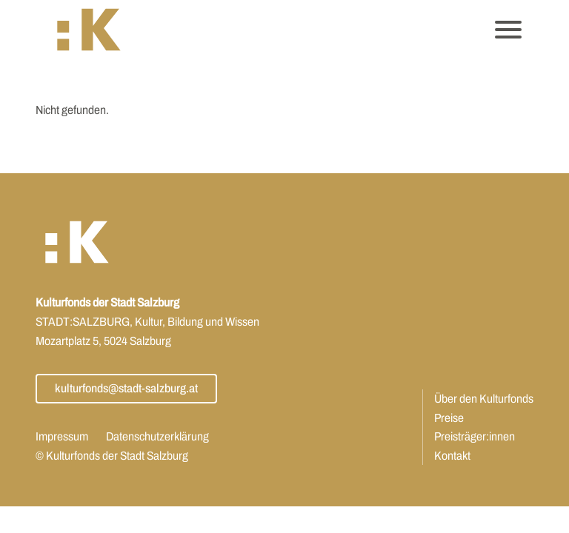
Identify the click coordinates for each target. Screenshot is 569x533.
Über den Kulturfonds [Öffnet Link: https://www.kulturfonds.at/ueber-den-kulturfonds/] (483, 398)
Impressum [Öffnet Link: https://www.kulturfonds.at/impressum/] (62, 436)
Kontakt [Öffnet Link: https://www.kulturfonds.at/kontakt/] (452, 455)
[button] (88, 30)
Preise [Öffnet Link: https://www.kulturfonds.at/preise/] (449, 417)
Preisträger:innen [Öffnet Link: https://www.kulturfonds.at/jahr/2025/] (474, 436)
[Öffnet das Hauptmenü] (508, 29)
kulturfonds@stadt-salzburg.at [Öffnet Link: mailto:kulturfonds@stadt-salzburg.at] (126, 388)
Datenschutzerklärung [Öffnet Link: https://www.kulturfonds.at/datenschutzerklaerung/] (157, 436)
